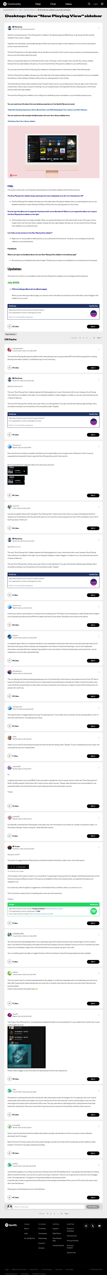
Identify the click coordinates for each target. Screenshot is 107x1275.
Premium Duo (72, 1236)
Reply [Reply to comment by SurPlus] (93, 1198)
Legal (6, 1269)
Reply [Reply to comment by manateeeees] (93, 368)
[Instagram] (86, 1225)
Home (15, 10)
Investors (41, 1243)
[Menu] (102, 4)
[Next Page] (99, 338)
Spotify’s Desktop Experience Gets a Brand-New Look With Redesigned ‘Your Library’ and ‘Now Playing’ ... (48, 110)
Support (56, 1228)
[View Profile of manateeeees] (17, 348)
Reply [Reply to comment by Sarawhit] (93, 528)
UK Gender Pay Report (39, 1274)
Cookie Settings (46, 1269)
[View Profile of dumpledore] (17, 671)
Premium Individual (70, 1229)
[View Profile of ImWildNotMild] (18, 933)
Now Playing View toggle (15, 871)
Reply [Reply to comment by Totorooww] (93, 495)
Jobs (26, 1233)
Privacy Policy (34, 1269)
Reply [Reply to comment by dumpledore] (93, 696)
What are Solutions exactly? (54, 909)
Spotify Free (71, 1252)
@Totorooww (16, 547)
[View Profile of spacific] (15, 1014)
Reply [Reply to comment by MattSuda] (93, 327)
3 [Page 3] (86, 338)
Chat (53, 4)
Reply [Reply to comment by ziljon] (93, 1115)
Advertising (42, 1238)
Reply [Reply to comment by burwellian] (93, 1153)
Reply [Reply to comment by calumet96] (93, 806)
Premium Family (72, 1240)
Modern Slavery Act (11, 1274)
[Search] (89, 4)
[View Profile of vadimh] (15, 972)
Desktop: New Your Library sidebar (22, 121)
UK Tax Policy (25, 1274)
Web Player (57, 1233)
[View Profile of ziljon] (14, 1089)
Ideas (68, 4)
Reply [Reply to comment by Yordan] (93, 923)
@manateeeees (17, 386)
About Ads (58, 1269)
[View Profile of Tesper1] (15, 635)
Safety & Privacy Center (19, 1269)
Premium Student (70, 1246)
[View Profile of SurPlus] (15, 1164)
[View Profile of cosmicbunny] (17, 707)
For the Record (29, 1238)
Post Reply (93, 1207)
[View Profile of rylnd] (14, 736)
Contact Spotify (58, 1245)
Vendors (41, 1248)
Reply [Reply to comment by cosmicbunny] (93, 726)
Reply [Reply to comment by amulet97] (93, 836)
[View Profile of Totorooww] (16, 445)
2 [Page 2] (83, 338)
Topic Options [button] (10, 334)
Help (38, 4)
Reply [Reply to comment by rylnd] (93, 756)
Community (12, 4)
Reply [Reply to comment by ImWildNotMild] (93, 962)
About (26, 1228)
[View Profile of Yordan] (17, 846)
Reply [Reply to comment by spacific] (93, 1079)
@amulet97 (15, 854)
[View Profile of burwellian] (16, 1125)
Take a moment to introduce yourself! (41, 914)
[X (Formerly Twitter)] (92, 1225)
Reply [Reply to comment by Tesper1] (93, 661)
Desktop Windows (30, 10)
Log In (96, 4)
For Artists (42, 1228)
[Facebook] (99, 1225)
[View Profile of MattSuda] (18, 27)
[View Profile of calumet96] (16, 766)
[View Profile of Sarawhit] (15, 506)
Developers (42, 1233)
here (80, 887)
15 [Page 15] (94, 338)
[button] (99, 28)
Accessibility (69, 1269)
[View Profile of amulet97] (15, 816)
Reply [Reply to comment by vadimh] (93, 1003)
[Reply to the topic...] (49, 1207)
